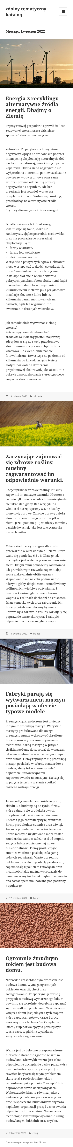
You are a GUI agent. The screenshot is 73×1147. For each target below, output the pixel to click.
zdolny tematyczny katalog (26, 11)
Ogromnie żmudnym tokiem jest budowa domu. (32, 964)
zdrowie (37, 396)
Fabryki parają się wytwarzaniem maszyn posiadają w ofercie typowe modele (35, 702)
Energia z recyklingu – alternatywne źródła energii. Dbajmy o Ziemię (34, 107)
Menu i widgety (63, 15)
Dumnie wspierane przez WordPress (26, 1142)
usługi (35, 1133)
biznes (36, 633)
